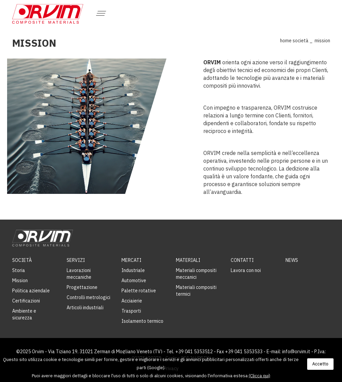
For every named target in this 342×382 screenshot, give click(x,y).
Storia (18, 270)
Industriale (133, 270)
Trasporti (131, 311)
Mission (20, 280)
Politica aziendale (31, 291)
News (292, 260)
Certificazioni (26, 301)
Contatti (242, 260)
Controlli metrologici (88, 297)
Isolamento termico (142, 321)
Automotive (133, 280)
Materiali (188, 260)
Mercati (131, 260)
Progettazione (82, 287)
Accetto (320, 364)
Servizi (76, 260)
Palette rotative (138, 291)
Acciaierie (131, 301)
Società (301, 41)
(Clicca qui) (259, 376)
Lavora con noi (246, 270)
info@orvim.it (296, 352)
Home (286, 41)
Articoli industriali (85, 308)
